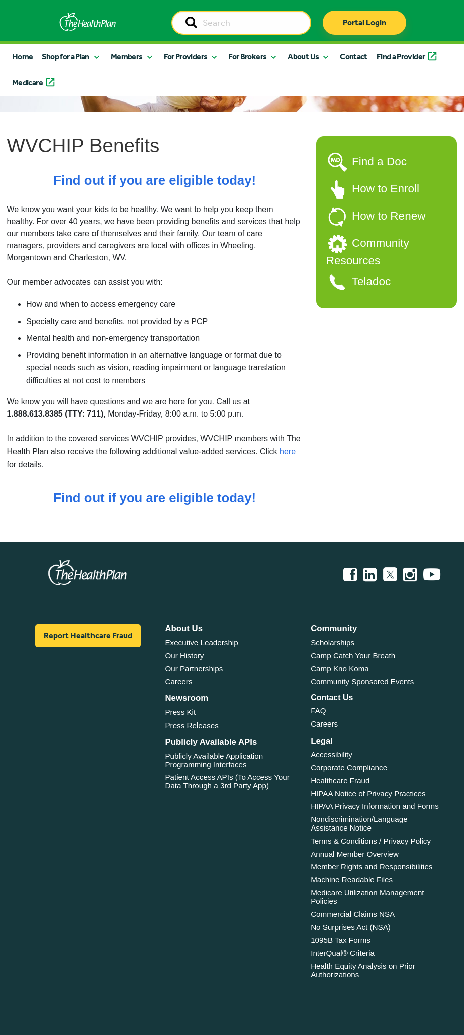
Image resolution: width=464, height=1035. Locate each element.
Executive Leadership (201, 642)
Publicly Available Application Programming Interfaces (214, 760)
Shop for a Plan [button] (65, 56)
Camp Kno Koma (340, 668)
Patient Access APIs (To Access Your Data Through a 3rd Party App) (227, 781)
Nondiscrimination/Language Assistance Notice (359, 823)
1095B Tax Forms (340, 940)
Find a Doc (379, 161)
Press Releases (191, 725)
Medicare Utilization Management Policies (367, 896)
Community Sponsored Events (362, 681)
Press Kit (180, 712)
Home (22, 56)
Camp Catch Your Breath (353, 655)
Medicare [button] (27, 82)
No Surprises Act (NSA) (351, 927)
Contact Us (332, 697)
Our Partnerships (194, 668)
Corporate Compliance (349, 767)
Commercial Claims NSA (353, 914)
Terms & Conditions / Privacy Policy (371, 841)
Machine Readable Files (352, 879)
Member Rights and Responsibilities (371, 866)
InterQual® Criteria (343, 953)
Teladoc (371, 281)
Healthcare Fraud (340, 780)
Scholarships (332, 642)
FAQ (318, 710)
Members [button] (127, 56)
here (288, 451)
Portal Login (364, 22)
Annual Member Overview (355, 854)
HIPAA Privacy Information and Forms (375, 806)
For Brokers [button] (247, 56)
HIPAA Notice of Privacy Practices (368, 793)
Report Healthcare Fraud (88, 635)
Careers (178, 681)
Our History (184, 655)
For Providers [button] (186, 56)
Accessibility (331, 754)
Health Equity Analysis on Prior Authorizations (363, 970)
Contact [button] (353, 56)
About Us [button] (303, 56)
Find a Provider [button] (401, 56)
